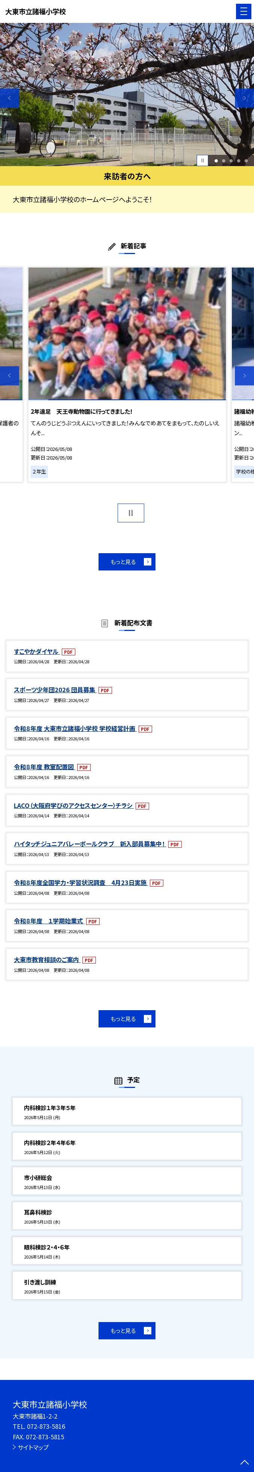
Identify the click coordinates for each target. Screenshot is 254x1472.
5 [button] (246, 160)
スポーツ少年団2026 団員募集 (55, 689)
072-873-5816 (46, 1426)
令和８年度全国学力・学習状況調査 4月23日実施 (81, 882)
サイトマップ (33, 1447)
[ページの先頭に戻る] (244, 1463)
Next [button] (244, 97)
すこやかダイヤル (37, 651)
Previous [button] (9, 97)
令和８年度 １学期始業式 (49, 920)
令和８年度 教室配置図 (44, 766)
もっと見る (123, 561)
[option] (127, 94)
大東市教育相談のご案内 (47, 959)
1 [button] (216, 160)
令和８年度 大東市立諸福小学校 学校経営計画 (75, 728)
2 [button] (223, 160)
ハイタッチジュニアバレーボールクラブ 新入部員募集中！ (90, 843)
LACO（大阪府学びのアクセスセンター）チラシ (74, 805)
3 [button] (231, 160)
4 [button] (239, 160)
